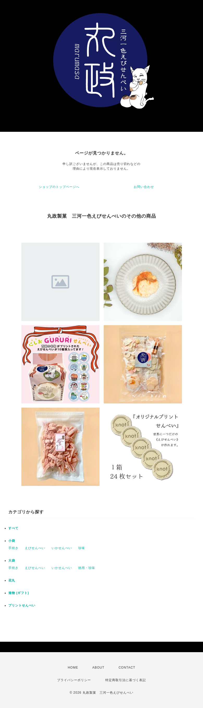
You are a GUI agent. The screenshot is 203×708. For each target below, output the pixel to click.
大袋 (11, 560)
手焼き (13, 548)
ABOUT (98, 667)
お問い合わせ (144, 187)
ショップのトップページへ (59, 187)
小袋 (11, 541)
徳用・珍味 (86, 568)
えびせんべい (35, 548)
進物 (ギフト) (18, 593)
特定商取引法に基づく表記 (125, 680)
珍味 (81, 548)
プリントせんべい (21, 605)
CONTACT (127, 667)
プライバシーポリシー (74, 680)
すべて (13, 528)
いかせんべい (62, 548)
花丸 (11, 580)
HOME (73, 667)
